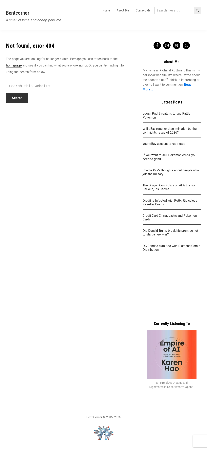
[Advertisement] (172, 288)
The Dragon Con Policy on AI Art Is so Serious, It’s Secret (169, 187)
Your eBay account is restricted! (164, 144)
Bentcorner (17, 13)
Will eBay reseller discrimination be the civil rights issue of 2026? (170, 130)
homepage (14, 65)
